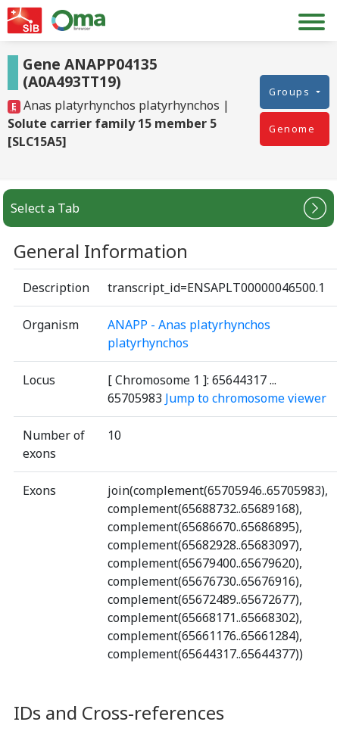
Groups (291, 91)
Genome (292, 128)
